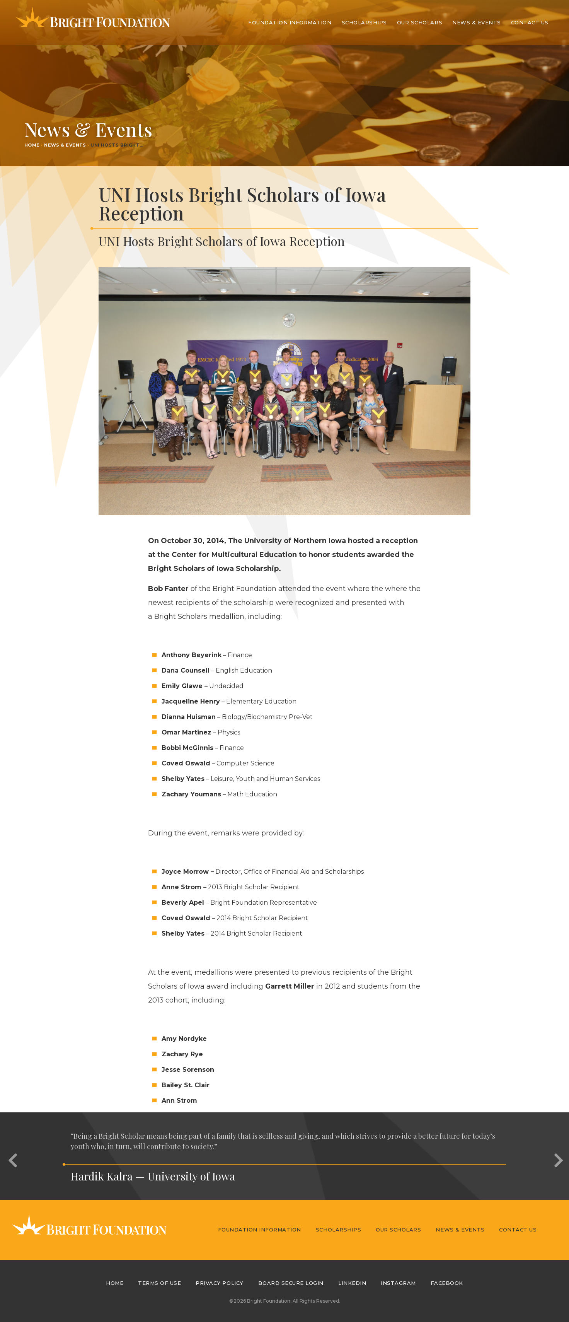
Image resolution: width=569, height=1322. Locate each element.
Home (32, 145)
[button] (11, 1156)
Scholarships (338, 1229)
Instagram (398, 1283)
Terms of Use (159, 1283)
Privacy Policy (219, 1283)
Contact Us (530, 22)
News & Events (476, 22)
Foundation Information (259, 1229)
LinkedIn (352, 1283)
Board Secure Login (291, 1283)
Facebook (447, 1283)
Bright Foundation (92, 22)
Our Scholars (398, 1229)
